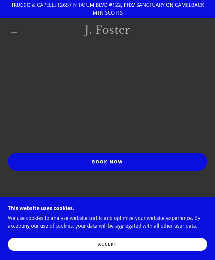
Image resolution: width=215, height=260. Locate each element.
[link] (107, 30)
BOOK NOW (107, 161)
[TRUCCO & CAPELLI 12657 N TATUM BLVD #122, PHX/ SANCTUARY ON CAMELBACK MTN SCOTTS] (107, 9)
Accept (107, 244)
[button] (18, 30)
